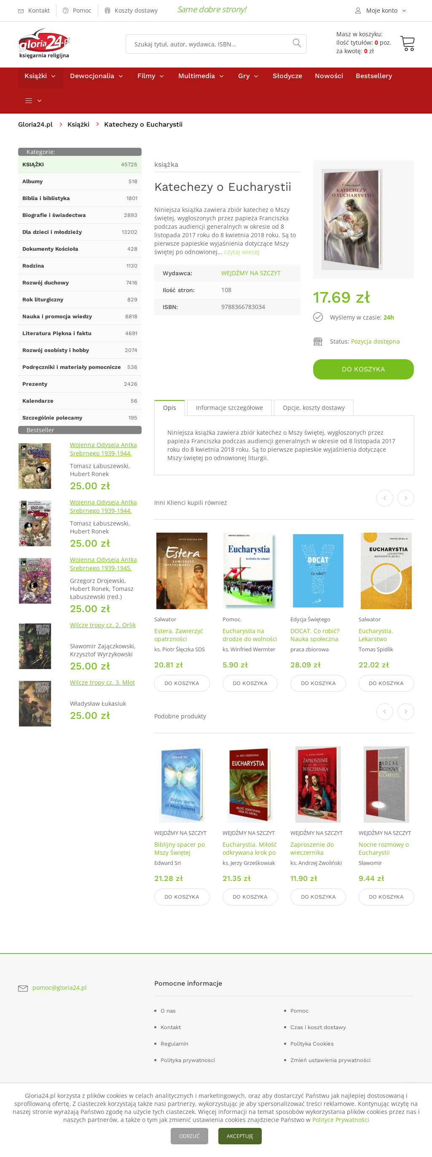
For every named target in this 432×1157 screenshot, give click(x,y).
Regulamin (174, 1043)
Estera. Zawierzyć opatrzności (178, 637)
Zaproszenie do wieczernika (312, 849)
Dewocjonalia (92, 80)
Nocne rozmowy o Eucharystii (384, 849)
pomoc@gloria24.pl (59, 988)
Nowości (329, 80)
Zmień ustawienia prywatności (330, 1060)
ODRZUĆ (189, 1136)
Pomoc (299, 1010)
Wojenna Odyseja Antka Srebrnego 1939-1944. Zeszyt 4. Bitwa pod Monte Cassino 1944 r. (103, 518)
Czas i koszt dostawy (318, 1027)
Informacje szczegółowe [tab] (229, 410)
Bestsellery (374, 80)
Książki (35, 80)
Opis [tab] (169, 410)
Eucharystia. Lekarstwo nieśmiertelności (382, 641)
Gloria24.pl (36, 128)
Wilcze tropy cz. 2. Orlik (103, 629)
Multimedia (196, 80)
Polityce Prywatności (340, 1120)
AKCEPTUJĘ (240, 1136)
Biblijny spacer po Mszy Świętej (179, 849)
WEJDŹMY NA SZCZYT (251, 277)
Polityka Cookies (312, 1043)
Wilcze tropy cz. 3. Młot (102, 686)
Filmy (146, 80)
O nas (168, 1010)
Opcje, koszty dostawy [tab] (314, 410)
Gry (244, 80)
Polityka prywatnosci (188, 1060)
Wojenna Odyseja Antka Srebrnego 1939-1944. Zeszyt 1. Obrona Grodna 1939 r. (105, 461)
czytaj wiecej (242, 256)
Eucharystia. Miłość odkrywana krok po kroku (250, 853)
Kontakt (171, 1027)
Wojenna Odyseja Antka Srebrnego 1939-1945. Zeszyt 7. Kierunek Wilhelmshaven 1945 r (103, 576)
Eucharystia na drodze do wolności (250, 637)
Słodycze (287, 80)
